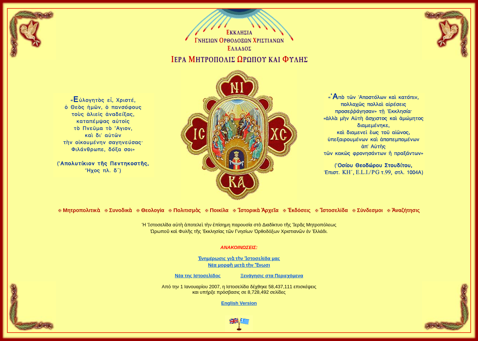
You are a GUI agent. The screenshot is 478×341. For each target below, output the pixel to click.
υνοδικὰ (118, 210)
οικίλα (216, 210)
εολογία (150, 210)
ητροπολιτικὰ (79, 210)
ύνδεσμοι (367, 210)
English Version (239, 303)
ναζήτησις (403, 210)
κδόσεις (297, 210)
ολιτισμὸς (184, 210)
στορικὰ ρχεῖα (255, 210)
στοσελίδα (331, 210)
